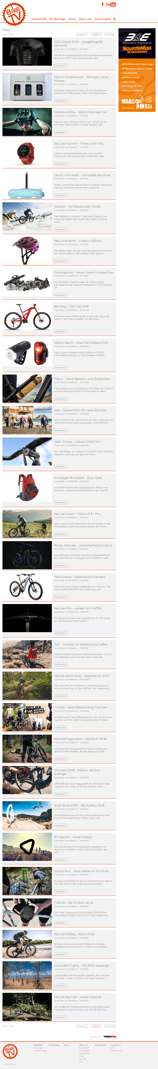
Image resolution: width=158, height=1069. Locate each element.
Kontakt (83, 1059)
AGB (112, 1048)
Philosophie (84, 1050)
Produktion (84, 1048)
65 (106, 34)
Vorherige (80, 34)
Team (81, 1056)
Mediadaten (84, 1053)
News (72, 19)
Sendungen (38, 1048)
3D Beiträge (57, 19)
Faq (81, 1062)
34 (92, 34)
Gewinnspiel (102, 19)
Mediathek (38, 19)
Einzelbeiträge (39, 1050)
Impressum (115, 1045)
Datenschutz (116, 1050)
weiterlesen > (60, 66)
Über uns (85, 19)
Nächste (112, 34)
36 (100, 34)
